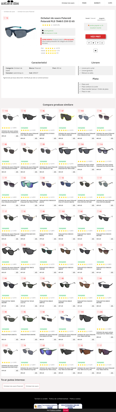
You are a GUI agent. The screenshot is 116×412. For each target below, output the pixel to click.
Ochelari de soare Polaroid (26, 11)
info (17, 136)
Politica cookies (75, 399)
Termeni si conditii (41, 399)
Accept (65, 410)
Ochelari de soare (68, 3)
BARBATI (97, 3)
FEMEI (84, 3)
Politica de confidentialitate (58, 399)
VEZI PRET (95, 36)
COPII (110, 3)
